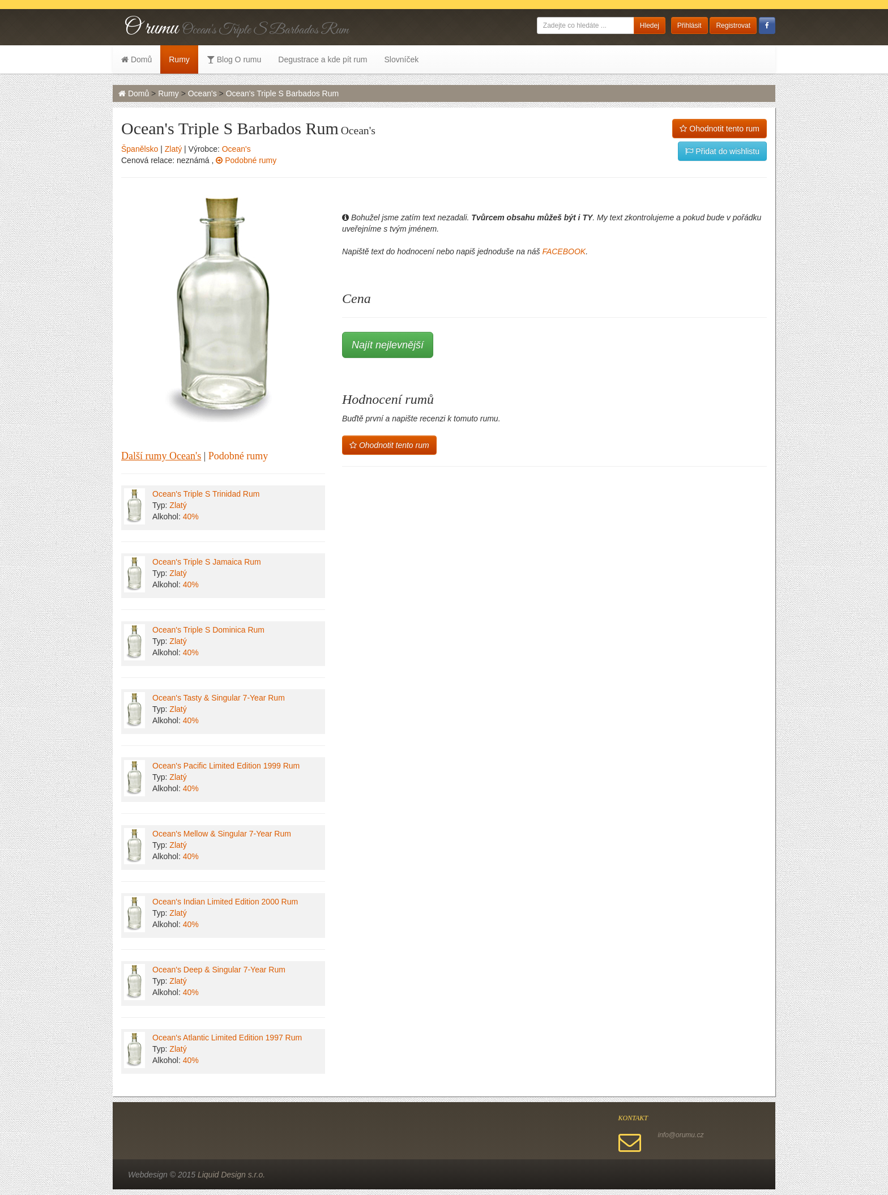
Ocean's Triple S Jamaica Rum (206, 561)
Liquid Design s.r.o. (231, 1174)
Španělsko (139, 148)
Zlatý (173, 148)
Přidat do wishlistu (722, 151)
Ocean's (202, 93)
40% (191, 516)
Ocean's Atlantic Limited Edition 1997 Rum (227, 1037)
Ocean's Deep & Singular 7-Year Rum (218, 969)
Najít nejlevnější (388, 345)
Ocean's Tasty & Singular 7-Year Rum (218, 697)
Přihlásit (689, 25)
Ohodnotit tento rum (719, 128)
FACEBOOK (564, 251)
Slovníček (401, 59)
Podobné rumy (246, 160)
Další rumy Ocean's (161, 456)
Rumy (179, 59)
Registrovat (733, 25)
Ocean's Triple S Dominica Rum (208, 629)
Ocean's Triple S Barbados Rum (282, 93)
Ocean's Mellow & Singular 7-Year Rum (221, 833)
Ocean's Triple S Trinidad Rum (205, 493)
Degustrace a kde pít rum (322, 59)
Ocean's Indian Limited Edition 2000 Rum (225, 901)
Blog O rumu (234, 59)
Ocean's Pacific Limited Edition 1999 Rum (226, 765)
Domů (136, 59)
